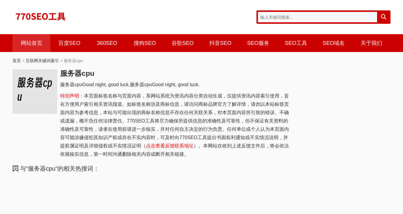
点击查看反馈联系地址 (170, 145)
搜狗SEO (145, 43)
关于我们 (371, 43)
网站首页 (31, 43)
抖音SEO (220, 43)
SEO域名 (334, 43)
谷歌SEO (183, 43)
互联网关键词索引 (42, 60)
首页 (17, 60)
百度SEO (69, 43)
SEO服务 (258, 43)
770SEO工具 (41, 16)
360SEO (107, 43)
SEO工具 (296, 43)
